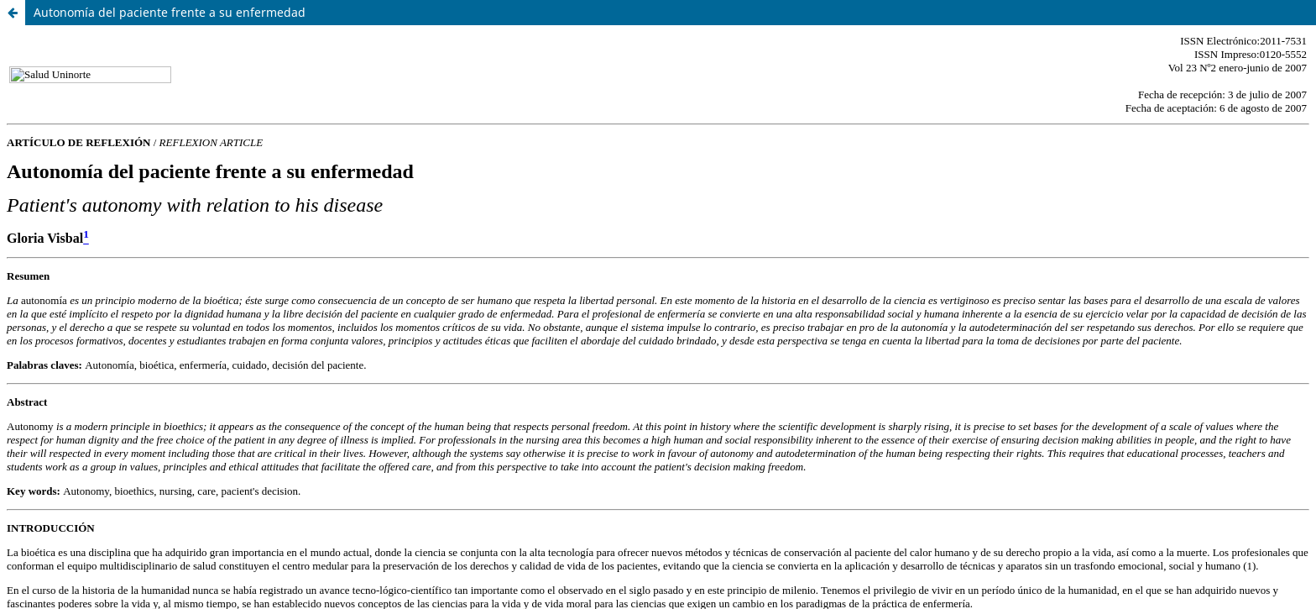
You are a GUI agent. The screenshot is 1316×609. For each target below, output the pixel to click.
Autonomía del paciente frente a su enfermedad (170, 12)
